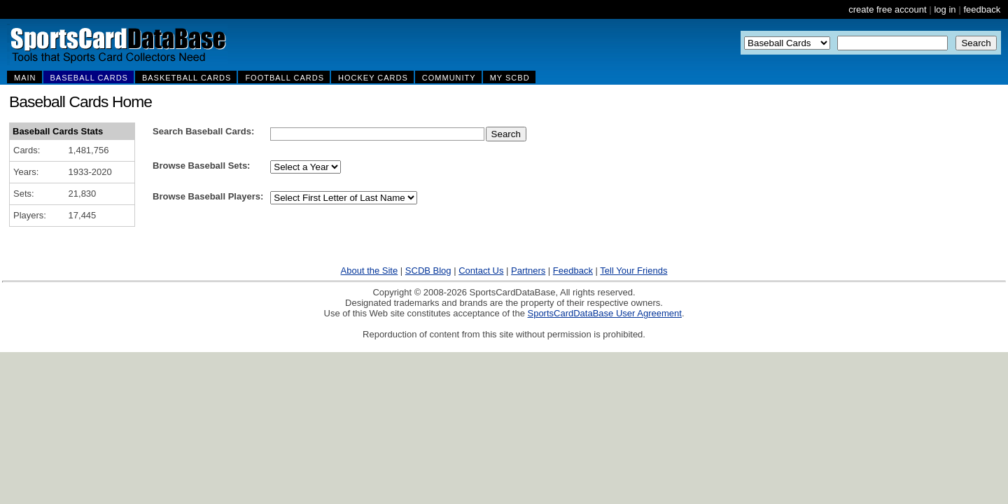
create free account (887, 9)
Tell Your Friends (633, 270)
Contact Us (480, 270)
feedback (981, 9)
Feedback (573, 270)
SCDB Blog (428, 270)
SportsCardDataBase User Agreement (604, 313)
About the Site (369, 270)
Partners (528, 270)
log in (944, 9)
